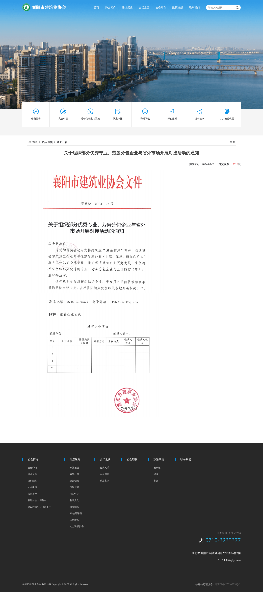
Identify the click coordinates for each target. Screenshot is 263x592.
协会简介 (110, 7)
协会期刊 (160, 7)
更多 (232, 142)
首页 (96, 7)
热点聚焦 (127, 7)
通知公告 (62, 142)
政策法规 (177, 7)
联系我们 (194, 7)
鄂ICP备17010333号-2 (228, 584)
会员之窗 (144, 7)
